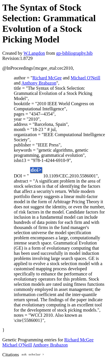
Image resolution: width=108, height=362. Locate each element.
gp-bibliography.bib (74, 53)
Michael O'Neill (85, 77)
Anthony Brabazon (38, 83)
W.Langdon (34, 53)
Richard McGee (47, 77)
